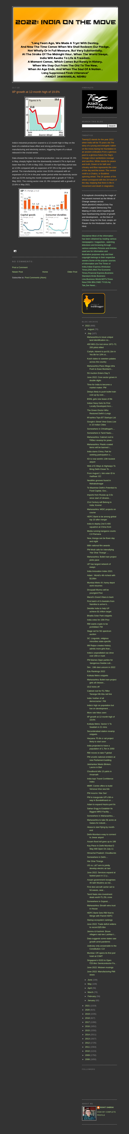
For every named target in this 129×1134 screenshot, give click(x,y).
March (91, 992)
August (91, 329)
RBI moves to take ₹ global (99, 753)
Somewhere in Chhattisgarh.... (101, 429)
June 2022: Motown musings (100, 967)
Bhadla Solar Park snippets (99, 615)
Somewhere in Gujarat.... (98, 901)
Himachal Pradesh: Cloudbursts (101, 853)
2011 (87, 1047)
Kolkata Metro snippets (97, 675)
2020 (87, 1010)
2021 (87, 1005)
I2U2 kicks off (93, 687)
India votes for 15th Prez (98, 620)
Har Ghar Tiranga (95, 861)
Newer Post (17, 272)
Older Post (72, 272)
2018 (87, 1018)
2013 (87, 1038)
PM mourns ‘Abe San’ (97, 793)
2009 (87, 1055)
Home (45, 272)
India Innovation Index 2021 (99, 571)
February (92, 996)
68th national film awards (98, 545)
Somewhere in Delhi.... (97, 857)
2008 (87, 1059)
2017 (87, 1022)
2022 (87, 325)
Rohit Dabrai (107, 1107)
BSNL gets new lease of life (99, 399)
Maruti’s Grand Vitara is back (100, 597)
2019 (87, 1014)
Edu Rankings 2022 (96, 671)
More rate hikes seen (96, 712)
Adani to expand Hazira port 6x (101, 804)
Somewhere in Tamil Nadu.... (100, 433)
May (90, 984)
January (92, 1000)
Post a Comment (20, 267)
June (90, 980)
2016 (87, 1026)
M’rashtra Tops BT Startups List (101, 417)
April (90, 988)
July (90, 333)
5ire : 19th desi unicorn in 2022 (101, 667)
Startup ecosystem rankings (99, 920)
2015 (87, 1030)
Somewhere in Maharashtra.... (101, 816)
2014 (87, 1034)
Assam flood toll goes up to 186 (101, 841)
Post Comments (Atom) (35, 277)
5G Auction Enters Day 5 (98, 373)
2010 (87, 1051)
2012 (87, 1043)
